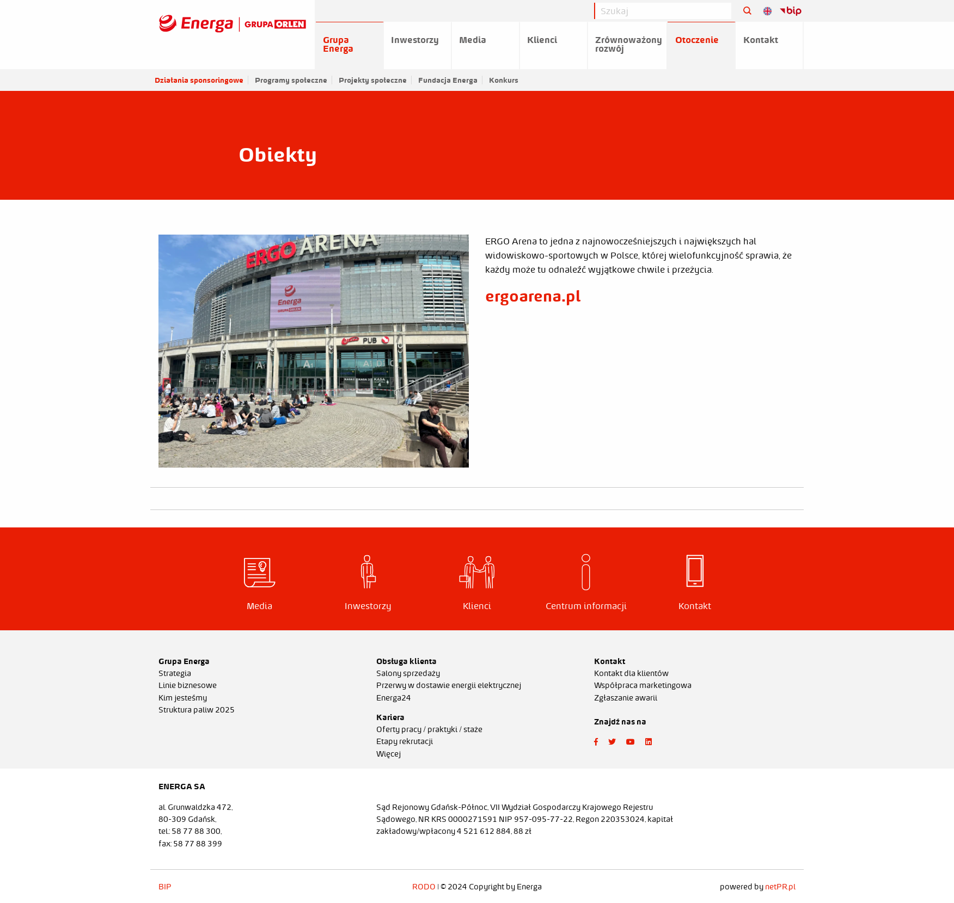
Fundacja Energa (448, 80)
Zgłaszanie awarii (625, 698)
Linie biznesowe (187, 685)
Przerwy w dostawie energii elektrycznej (448, 685)
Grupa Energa (338, 44)
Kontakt (760, 39)
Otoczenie (697, 39)
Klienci (542, 39)
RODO (424, 887)
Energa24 (393, 698)
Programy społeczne (291, 80)
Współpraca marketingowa (643, 685)
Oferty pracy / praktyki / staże (429, 729)
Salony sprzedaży (408, 673)
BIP (165, 887)
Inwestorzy (415, 39)
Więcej (388, 754)
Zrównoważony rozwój (628, 44)
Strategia (174, 673)
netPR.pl (780, 887)
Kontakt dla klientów (631, 673)
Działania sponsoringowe (199, 80)
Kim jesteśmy (182, 698)
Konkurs (503, 80)
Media (472, 39)
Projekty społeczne (373, 80)
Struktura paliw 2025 (196, 710)
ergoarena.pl (532, 296)
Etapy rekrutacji (404, 741)
